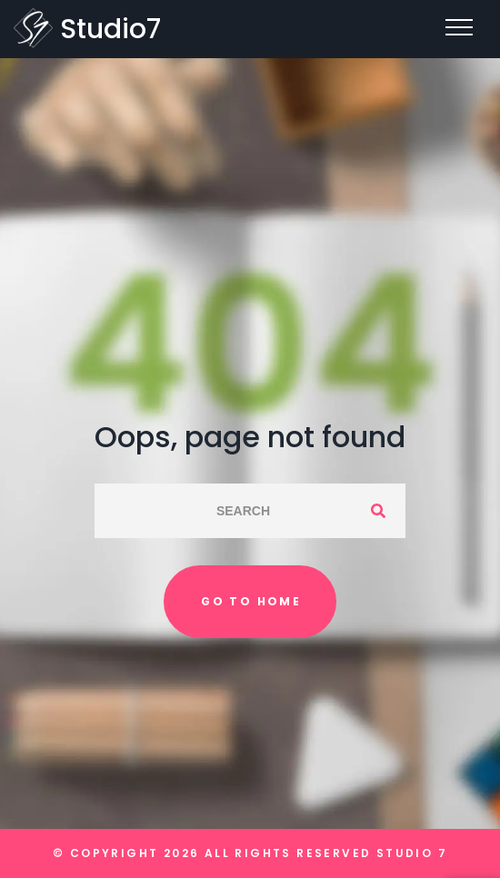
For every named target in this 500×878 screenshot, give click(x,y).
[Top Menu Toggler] (459, 27)
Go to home (251, 601)
